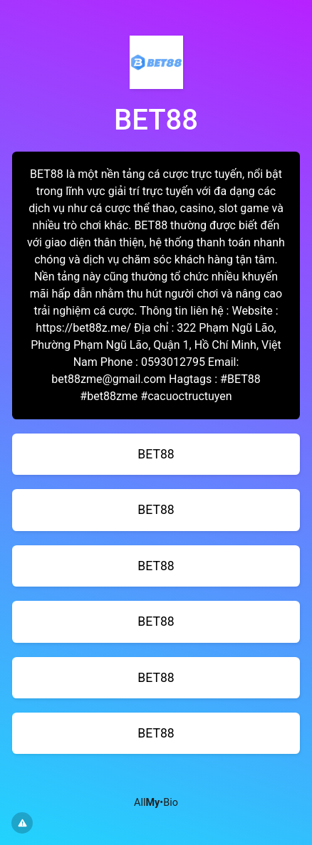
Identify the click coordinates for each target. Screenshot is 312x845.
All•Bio (156, 803)
